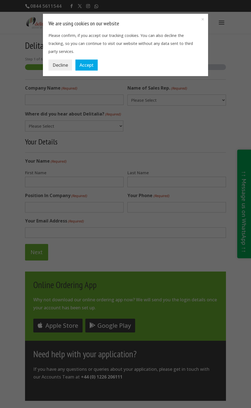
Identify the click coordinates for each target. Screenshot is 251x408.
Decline (60, 65)
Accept (87, 65)
